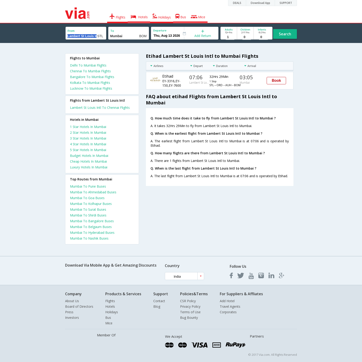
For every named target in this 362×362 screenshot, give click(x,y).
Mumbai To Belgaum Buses (91, 227)
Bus (108, 317)
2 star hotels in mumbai (88, 132)
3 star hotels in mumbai (88, 138)
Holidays (111, 312)
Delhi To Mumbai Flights (88, 65)
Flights (110, 301)
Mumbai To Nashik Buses (89, 238)
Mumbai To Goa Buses (87, 198)
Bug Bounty (189, 317)
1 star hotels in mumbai (88, 127)
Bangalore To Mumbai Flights (92, 77)
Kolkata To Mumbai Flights (90, 82)
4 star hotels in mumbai (88, 144)
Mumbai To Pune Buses (88, 186)
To (112, 31)
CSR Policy (188, 301)
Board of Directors (79, 306)
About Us (72, 301)
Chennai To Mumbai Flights (90, 71)
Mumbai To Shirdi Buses (88, 215)
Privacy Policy (190, 306)
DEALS (237, 3)
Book (276, 80)
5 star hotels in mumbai (88, 150)
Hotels (110, 306)
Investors (72, 317)
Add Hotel (227, 301)
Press (69, 312)
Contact (159, 301)
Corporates (228, 312)
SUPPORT (286, 3)
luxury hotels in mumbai (88, 167)
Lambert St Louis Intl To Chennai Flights (100, 107)
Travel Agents (230, 306)
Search (285, 34)
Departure (159, 30)
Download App (260, 3)
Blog (156, 306)
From (71, 31)
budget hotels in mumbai (89, 155)
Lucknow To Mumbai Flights (91, 88)
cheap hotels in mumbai (88, 161)
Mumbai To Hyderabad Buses (92, 232)
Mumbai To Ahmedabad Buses (93, 192)
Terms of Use (190, 312)
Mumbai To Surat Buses (88, 209)
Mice (108, 323)
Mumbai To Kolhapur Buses (91, 203)
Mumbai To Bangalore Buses (92, 221)
